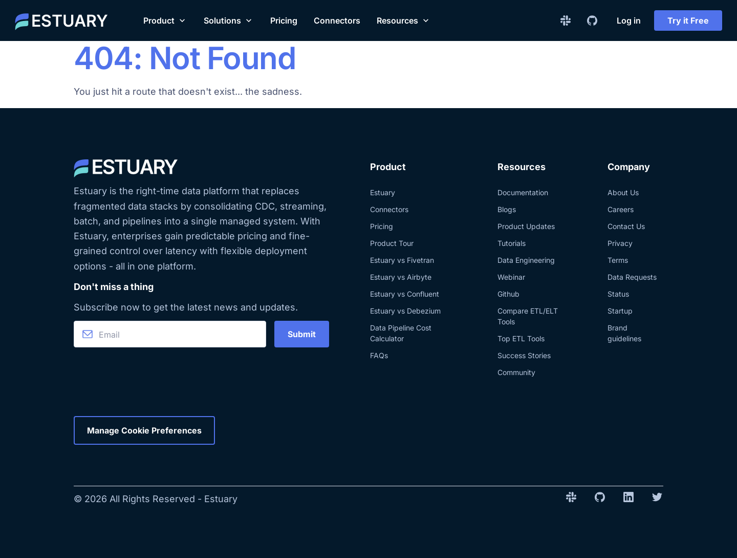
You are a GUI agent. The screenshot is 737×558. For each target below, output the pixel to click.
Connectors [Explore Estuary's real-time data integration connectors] (389, 209)
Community (516, 372)
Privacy (620, 243)
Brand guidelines (624, 333)
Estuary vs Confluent (404, 294)
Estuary (220, 498)
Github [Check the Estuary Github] (508, 294)
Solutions (229, 20)
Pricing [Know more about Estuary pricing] (381, 226)
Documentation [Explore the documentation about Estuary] (522, 192)
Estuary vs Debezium (405, 310)
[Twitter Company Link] (657, 499)
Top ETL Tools (521, 338)
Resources (404, 20)
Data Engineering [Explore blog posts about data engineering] (526, 260)
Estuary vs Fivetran (402, 260)
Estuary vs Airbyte (400, 277)
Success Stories (524, 355)
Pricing (283, 20)
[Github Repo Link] (592, 20)
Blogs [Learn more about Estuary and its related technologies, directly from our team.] (506, 209)
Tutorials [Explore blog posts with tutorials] (511, 243)
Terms (618, 260)
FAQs (379, 355)
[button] (165, 20)
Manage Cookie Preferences (144, 430)
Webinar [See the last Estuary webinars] (511, 277)
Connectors (337, 20)
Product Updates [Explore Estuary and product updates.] (526, 226)
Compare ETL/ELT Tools (527, 316)
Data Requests (632, 277)
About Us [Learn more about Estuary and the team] (623, 192)
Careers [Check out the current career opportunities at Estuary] (621, 209)
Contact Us (626, 226)
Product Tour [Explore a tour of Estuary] (392, 243)
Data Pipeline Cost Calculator (400, 333)
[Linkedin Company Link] (628, 499)
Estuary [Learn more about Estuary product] (382, 192)
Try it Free (688, 20)
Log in (629, 20)
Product (165, 20)
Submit (302, 334)
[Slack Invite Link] (565, 20)
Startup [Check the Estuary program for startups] (620, 310)
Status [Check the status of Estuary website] (618, 294)
